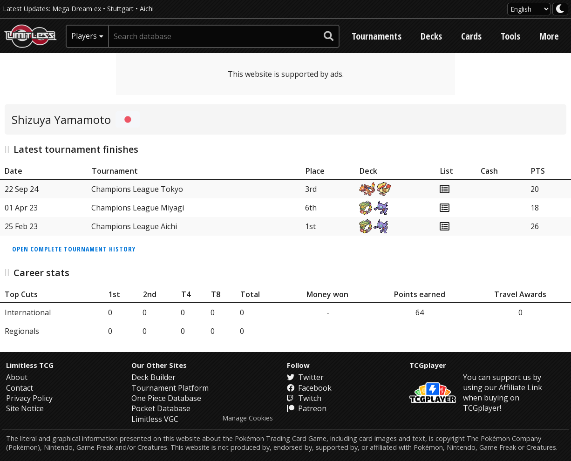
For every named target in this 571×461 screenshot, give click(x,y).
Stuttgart (120, 8)
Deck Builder (153, 377)
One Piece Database (166, 398)
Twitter (305, 377)
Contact (19, 388)
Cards (471, 36)
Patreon (306, 408)
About (16, 377)
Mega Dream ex (76, 8)
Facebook (309, 388)
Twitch (304, 398)
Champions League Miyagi (137, 208)
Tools (510, 36)
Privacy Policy (29, 398)
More (549, 36)
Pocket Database (160, 408)
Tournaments (376, 36)
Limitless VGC (154, 419)
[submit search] (329, 36)
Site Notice (25, 408)
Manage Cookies (247, 418)
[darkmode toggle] (560, 9)
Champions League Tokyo (137, 189)
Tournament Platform (170, 388)
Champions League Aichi (134, 226)
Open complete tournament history (74, 248)
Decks (431, 36)
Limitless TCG (30, 365)
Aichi (147, 8)
